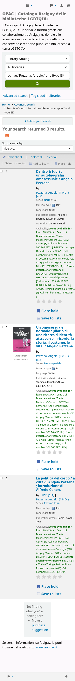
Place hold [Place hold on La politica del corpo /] (47, 586)
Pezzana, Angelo (52, 499)
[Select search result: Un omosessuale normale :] (1, 327)
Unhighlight (12, 157)
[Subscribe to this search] (7, 135)
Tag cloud (38, 95)
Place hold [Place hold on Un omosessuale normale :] (47, 461)
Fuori (47, 495)
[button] (29, 5)
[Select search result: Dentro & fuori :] (1, 171)
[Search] (37, 83)
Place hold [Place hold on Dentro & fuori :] (47, 311)
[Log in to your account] (61, 5)
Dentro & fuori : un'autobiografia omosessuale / (54, 177)
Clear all (52, 157)
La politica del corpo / (55, 483)
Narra (47, 200)
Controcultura (52, 503)
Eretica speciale (52, 363)
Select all (37, 157)
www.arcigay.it (46, 647)
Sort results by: (12, 143)
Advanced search (15, 95)
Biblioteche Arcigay (13, 5)
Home (6, 104)
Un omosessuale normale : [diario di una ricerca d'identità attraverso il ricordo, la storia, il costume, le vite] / (55, 336)
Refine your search (39, 121)
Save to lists (48, 318)
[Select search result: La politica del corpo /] (1, 478)
